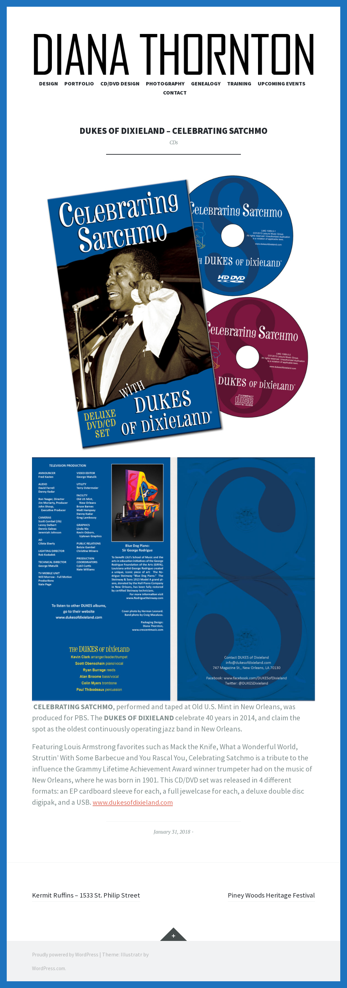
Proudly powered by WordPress (68, 954)
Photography (165, 83)
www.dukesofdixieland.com (136, 802)
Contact (175, 92)
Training (239, 83)
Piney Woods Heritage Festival (268, 895)
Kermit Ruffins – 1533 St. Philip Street (89, 895)
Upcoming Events (281, 83)
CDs (173, 142)
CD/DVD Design (119, 83)
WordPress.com (50, 967)
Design (48, 83)
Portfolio (79, 83)
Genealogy (206, 83)
